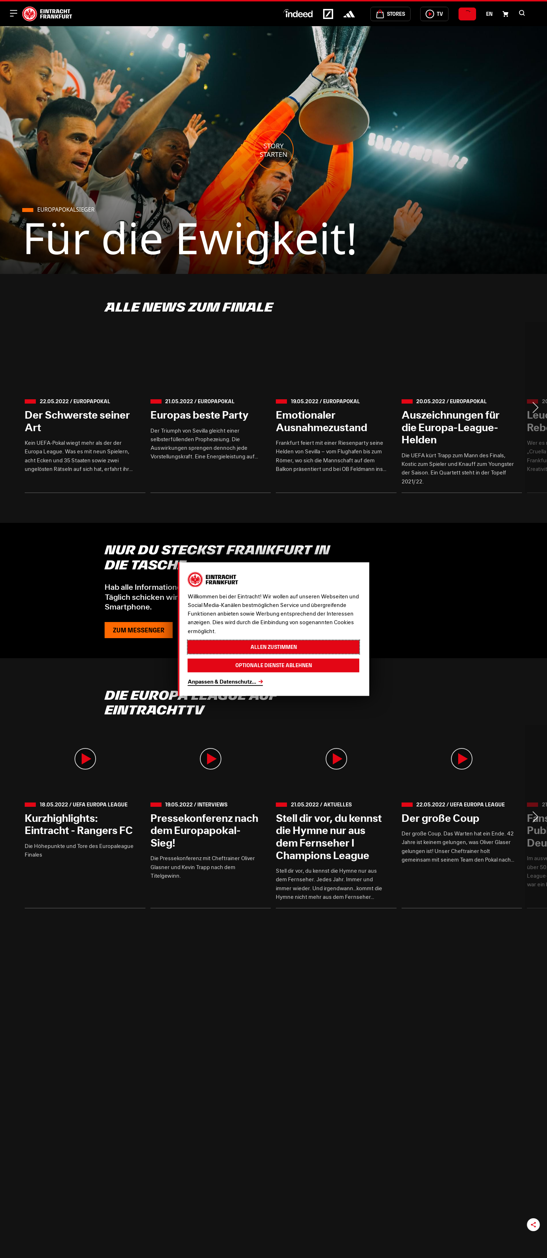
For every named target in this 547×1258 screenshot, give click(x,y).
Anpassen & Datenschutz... (222, 681)
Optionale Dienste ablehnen (273, 665)
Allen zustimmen (273, 647)
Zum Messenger (138, 630)
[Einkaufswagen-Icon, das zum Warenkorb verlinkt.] (505, 14)
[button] (522, 13)
